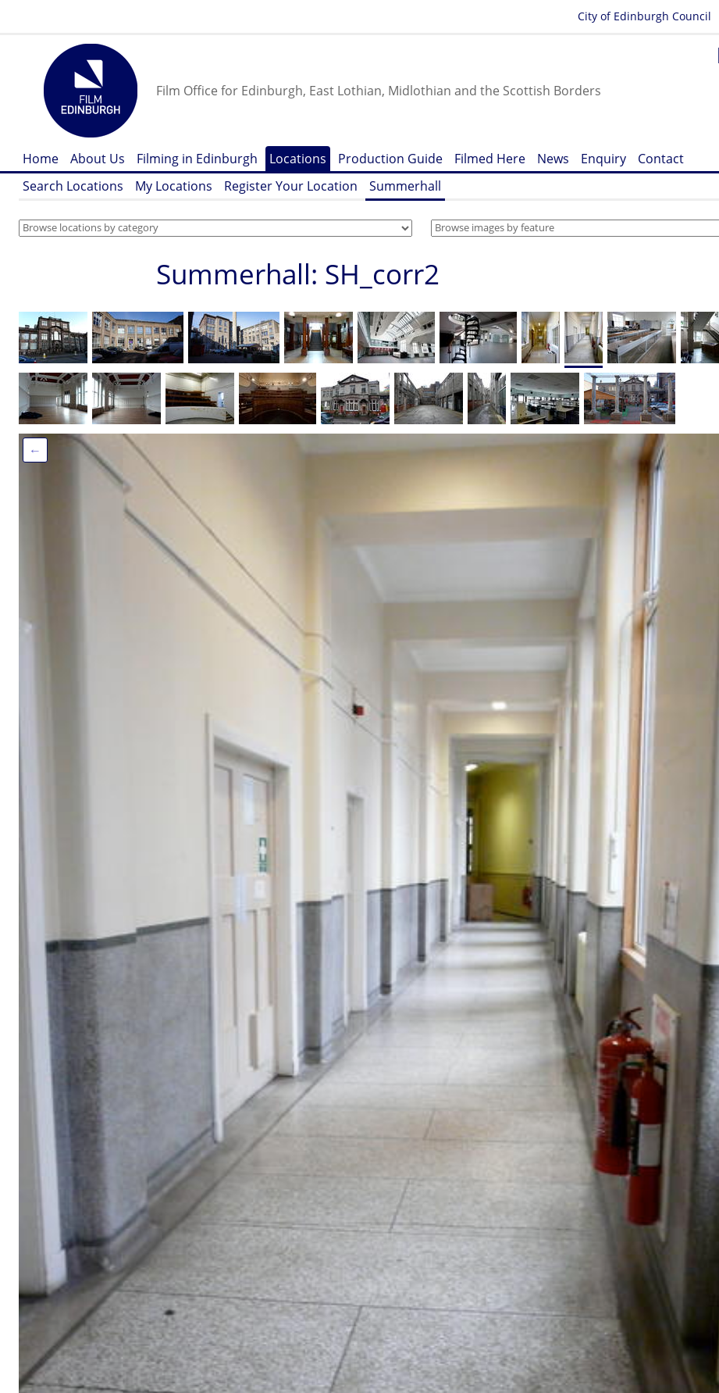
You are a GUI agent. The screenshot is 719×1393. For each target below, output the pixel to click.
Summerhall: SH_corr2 (298, 273)
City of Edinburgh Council (644, 16)
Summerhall (405, 186)
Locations (297, 158)
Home (41, 158)
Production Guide (390, 158)
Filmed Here (489, 158)
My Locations (173, 186)
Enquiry (603, 158)
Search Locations (73, 186)
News (553, 158)
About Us (97, 158)
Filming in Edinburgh (197, 158)
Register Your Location (291, 186)
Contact (661, 158)
